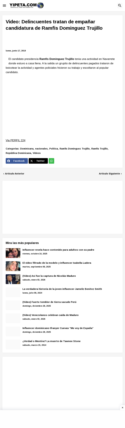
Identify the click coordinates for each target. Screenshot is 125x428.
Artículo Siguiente (109, 173)
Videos (37, 153)
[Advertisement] (64, 40)
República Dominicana (18, 153)
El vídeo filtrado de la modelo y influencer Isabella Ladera (56, 262)
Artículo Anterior (14, 173)
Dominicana (27, 148)
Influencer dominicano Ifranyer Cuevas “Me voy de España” (57, 328)
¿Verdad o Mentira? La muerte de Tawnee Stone (51, 341)
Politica (53, 148)
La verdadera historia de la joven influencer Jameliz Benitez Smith (62, 289)
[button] (4, 5)
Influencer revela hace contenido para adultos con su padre (58, 249)
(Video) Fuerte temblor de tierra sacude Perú (49, 302)
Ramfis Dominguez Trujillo (75, 148)
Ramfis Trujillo (99, 148)
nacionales (41, 148)
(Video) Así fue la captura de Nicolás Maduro (49, 275)
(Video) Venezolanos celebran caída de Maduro (50, 315)
